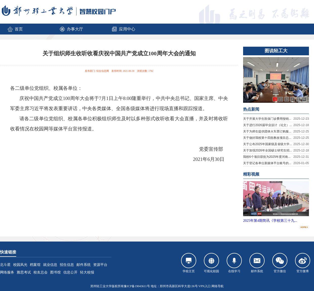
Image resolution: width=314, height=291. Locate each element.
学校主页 (188, 263)
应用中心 (123, 29)
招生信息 (67, 265)
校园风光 (20, 265)
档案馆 (35, 265)
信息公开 (70, 272)
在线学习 (234, 263)
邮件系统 (83, 265)
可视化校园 (211, 263)
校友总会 (40, 272)
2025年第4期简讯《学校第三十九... (270, 220)
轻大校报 (87, 272)
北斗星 (5, 265)
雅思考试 (24, 272)
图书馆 (55, 272)
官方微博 (302, 263)
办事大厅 (71, 29)
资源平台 (100, 265)
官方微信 (279, 263)
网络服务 (7, 272)
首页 (15, 29)
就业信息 (50, 265)
